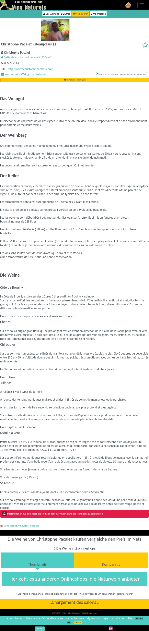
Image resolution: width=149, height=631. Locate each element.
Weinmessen (98, 13)
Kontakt (77, 613)
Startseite (67, 613)
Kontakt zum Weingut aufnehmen (24, 74)
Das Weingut (51, 13)
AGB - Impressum (89, 613)
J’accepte (77, 622)
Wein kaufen (80, 13)
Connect (39, 628)
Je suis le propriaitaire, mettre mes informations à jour (121, 74)
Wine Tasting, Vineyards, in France (19, 525)
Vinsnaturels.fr (24, 5)
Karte (65, 13)
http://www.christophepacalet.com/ (30, 69)
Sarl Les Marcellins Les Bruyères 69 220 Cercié (26, 57)
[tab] (37, 560)
